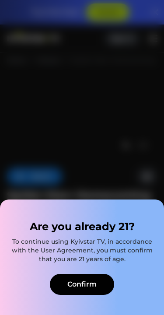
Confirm (82, 284)
